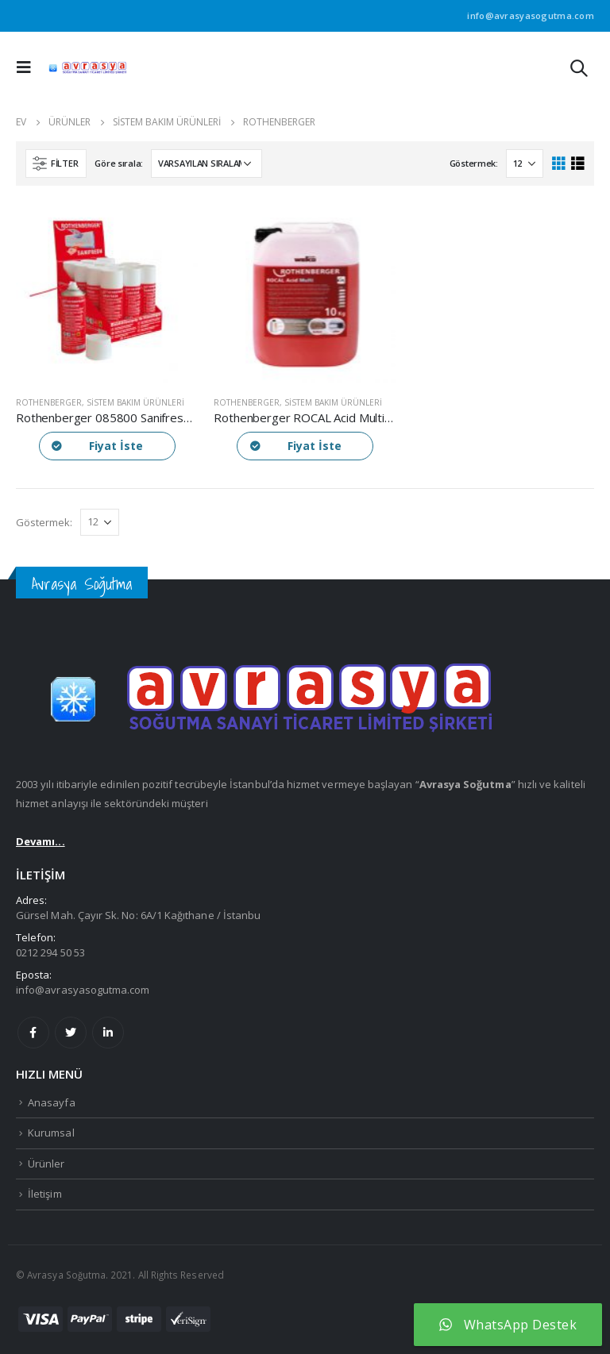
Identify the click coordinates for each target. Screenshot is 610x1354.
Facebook (33, 1032)
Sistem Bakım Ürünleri (135, 402)
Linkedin (108, 1032)
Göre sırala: (119, 163)
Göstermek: (474, 163)
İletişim (45, 1194)
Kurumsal (51, 1132)
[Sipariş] (206, 163)
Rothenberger (49, 402)
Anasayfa (51, 1102)
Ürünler (46, 1163)
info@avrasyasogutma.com (83, 990)
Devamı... (40, 841)
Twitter (71, 1032)
